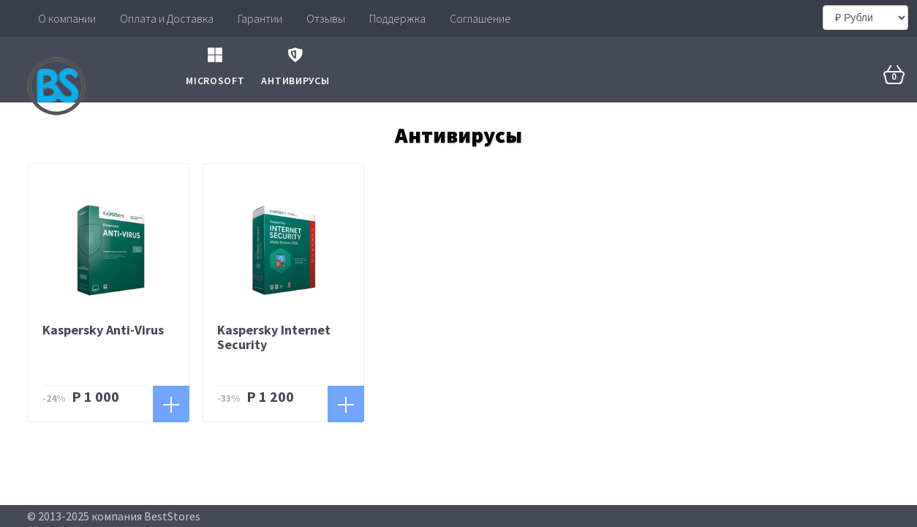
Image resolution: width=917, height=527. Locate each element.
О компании (67, 18)
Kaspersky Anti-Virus (103, 329)
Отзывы (325, 18)
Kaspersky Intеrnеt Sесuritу (274, 337)
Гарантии (260, 18)
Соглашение (480, 18)
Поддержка (397, 18)
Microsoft (215, 62)
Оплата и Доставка (167, 18)
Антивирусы (295, 62)
